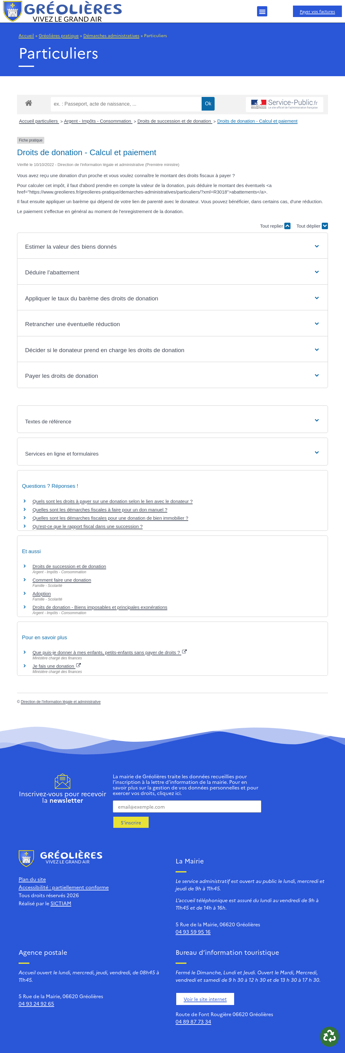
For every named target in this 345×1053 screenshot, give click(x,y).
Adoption (42, 593)
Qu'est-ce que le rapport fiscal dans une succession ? (88, 526)
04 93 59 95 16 (193, 931)
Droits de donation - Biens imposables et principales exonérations (100, 607)
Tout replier (275, 226)
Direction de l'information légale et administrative (61, 702)
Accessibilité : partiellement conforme (64, 887)
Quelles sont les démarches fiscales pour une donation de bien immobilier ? (110, 518)
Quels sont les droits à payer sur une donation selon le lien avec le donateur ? (113, 501)
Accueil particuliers (39, 121)
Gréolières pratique (59, 35)
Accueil (26, 35)
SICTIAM (60, 903)
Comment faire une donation (62, 580)
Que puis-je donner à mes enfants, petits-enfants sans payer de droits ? (110, 652)
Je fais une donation (57, 666)
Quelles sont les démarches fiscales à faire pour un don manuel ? (100, 509)
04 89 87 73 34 (193, 1021)
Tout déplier (312, 226)
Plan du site (32, 879)
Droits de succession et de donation (175, 121)
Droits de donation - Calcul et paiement (257, 121)
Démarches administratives (111, 35)
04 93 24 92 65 (36, 1003)
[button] (262, 11)
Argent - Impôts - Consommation (98, 121)
